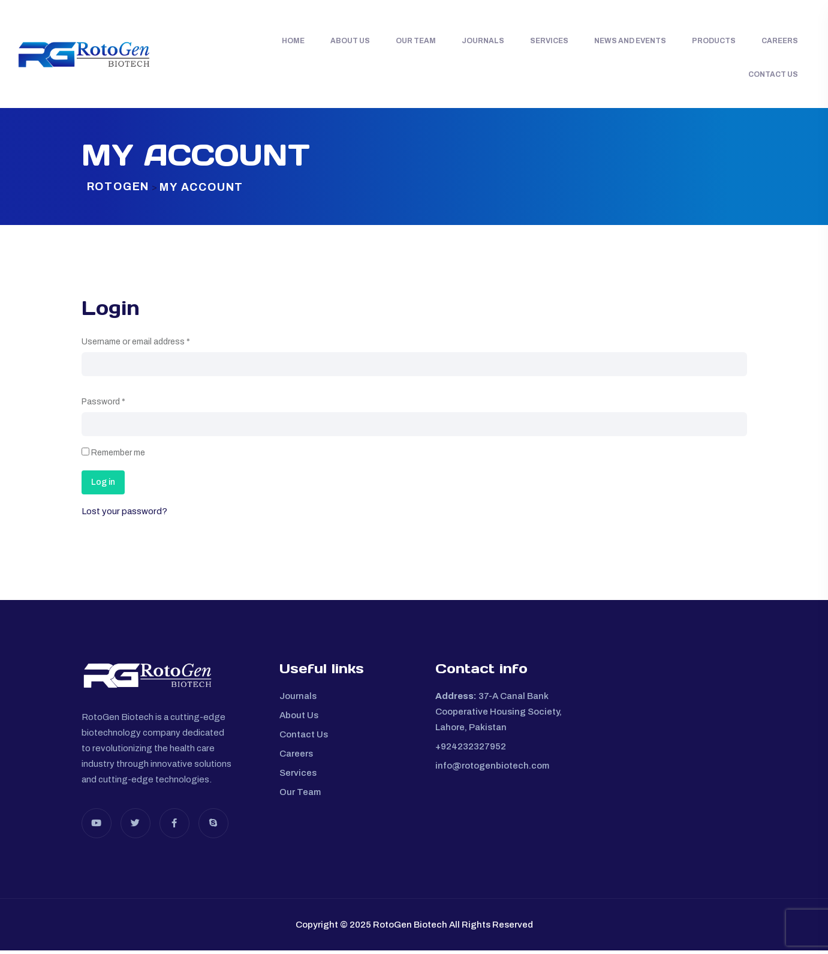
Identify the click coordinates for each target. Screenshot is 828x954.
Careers (779, 41)
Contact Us (773, 74)
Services (549, 41)
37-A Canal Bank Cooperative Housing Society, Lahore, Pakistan (498, 715)
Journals (483, 41)
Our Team (416, 41)
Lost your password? (124, 515)
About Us (350, 41)
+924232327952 (470, 750)
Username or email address (136, 345)
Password (103, 405)
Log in (103, 485)
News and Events (630, 41)
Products (714, 41)
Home (293, 41)
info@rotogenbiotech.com (492, 769)
